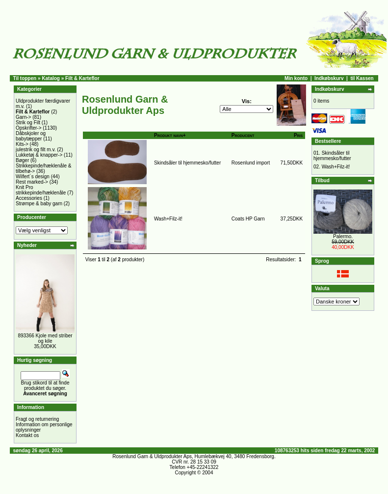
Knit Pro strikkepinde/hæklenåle (41, 190)
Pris (298, 135)
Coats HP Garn (248, 218)
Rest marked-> (32, 182)
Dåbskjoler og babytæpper (31, 136)
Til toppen (25, 78)
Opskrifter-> (29, 128)
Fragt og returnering (37, 419)
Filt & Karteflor (82, 78)
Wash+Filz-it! (168, 218)
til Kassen (361, 78)
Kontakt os (27, 435)
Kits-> (22, 144)
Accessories (29, 198)
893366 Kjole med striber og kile (45, 338)
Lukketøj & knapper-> (39, 155)
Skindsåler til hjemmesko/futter (187, 162)
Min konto (296, 78)
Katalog (51, 78)
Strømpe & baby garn (39, 203)
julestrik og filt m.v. (36, 149)
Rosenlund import (251, 162)
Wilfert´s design (33, 176)
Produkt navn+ (170, 135)
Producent (243, 135)
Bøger (22, 160)
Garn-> (23, 117)
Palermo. (343, 236)
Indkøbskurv (328, 78)
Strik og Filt (28, 122)
